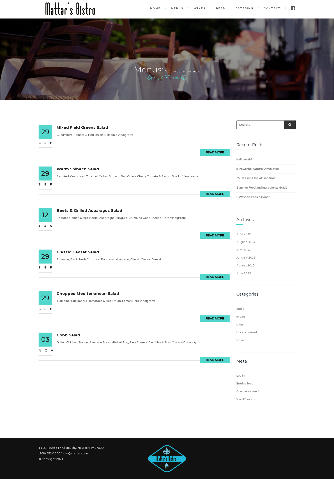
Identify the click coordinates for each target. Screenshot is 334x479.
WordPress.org (246, 399)
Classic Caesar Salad (78, 252)
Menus (177, 8)
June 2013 (243, 273)
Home (155, 8)
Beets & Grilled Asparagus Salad (89, 210)
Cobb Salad (68, 335)
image (240, 317)
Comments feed (247, 391)
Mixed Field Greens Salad (82, 127)
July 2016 (243, 250)
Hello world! (244, 159)
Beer (220, 8)
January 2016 (246, 257)
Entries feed (244, 383)
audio (240, 309)
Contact (272, 8)
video (240, 340)
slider (240, 324)
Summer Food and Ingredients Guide (261, 188)
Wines (199, 8)
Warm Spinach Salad (78, 169)
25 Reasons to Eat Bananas (255, 178)
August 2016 (245, 242)
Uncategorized (246, 332)
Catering (244, 8)
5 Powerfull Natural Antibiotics (257, 169)
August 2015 (245, 265)
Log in (240, 375)
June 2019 (243, 234)
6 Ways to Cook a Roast (253, 197)
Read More (215, 152)
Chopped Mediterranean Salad (88, 293)
